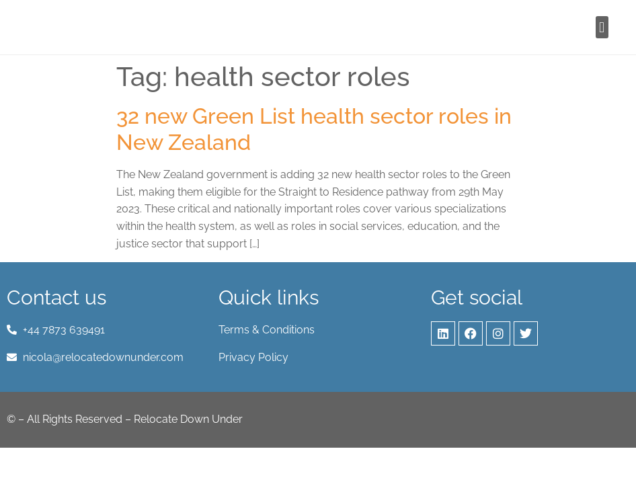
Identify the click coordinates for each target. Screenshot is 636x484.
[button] (602, 27)
